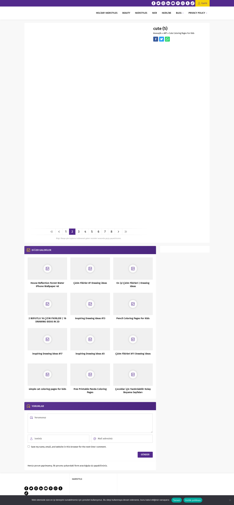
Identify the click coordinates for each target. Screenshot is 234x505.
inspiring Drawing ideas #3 (90, 353)
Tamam (176, 500)
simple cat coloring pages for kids (47, 389)
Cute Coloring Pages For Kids (181, 33)
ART (165, 33)
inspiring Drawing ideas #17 (47, 353)
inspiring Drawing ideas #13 (90, 318)
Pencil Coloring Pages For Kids (133, 318)
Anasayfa (157, 33)
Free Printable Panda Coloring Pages (90, 391)
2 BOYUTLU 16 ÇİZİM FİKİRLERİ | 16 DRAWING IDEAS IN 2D (47, 320)
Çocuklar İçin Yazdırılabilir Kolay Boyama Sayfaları (133, 391)
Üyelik (204, 3)
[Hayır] (230, 500)
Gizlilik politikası (193, 500)
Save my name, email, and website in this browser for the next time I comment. (68, 447)
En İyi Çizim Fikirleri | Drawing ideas (133, 284)
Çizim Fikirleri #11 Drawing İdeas (133, 353)
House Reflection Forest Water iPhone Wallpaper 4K (47, 284)
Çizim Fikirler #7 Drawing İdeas (90, 282)
